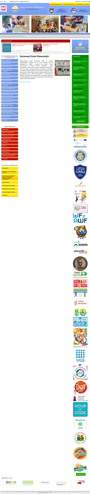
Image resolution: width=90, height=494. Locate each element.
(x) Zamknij (49, 492)
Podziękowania (6, 116)
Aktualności (7, 36)
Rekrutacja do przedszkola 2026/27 (9, 172)
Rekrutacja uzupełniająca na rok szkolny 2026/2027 (22, 44)
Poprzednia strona (85, 1)
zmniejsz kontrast (24, 1)
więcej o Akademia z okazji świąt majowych (53, 51)
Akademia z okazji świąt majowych (50, 44)
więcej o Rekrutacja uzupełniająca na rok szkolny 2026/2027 (21, 51)
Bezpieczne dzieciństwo (8, 188)
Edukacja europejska (7, 98)
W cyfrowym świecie (7, 101)
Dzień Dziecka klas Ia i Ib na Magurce (79, 85)
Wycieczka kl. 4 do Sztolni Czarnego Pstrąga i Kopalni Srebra (79, 104)
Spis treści (78, 1)
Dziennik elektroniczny (68, 4)
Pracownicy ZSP (6, 74)
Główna (2, 36)
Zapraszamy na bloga (25, 82)
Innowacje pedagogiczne (8, 88)
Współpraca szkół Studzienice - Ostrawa (8, 105)
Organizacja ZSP (6, 63)
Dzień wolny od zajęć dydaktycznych (78, 91)
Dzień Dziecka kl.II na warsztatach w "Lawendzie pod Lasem (79, 68)
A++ (5, 1)
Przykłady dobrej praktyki (9, 91)
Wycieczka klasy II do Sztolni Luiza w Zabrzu (80, 117)
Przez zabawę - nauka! (8, 136)
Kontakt (87, 4)
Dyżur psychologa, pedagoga (7, 70)
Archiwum (4, 120)
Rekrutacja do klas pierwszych (7, 84)
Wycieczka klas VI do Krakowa (80, 80)
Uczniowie (5, 142)
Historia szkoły (79, 4)
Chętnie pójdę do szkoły (8, 192)
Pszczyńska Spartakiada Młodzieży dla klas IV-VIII (79, 111)
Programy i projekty (7, 109)
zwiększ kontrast (13, 1)
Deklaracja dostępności (55, 4)
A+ (2, 1)
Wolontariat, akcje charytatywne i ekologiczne (9, 113)
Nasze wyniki (5, 149)
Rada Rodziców (6, 77)
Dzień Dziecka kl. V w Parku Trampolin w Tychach (79, 74)
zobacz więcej (80, 121)
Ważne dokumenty (7, 66)
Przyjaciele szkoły (6, 81)
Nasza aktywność (6, 139)
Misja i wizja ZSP (6, 60)
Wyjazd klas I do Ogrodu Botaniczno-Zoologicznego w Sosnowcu (80, 97)
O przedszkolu (6, 182)
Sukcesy (4, 145)
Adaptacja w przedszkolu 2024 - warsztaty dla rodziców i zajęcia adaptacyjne (8, 177)
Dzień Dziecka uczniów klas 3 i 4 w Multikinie (80, 61)
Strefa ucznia (5, 152)
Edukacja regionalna (7, 95)
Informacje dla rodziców (8, 155)
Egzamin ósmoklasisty (8, 132)
